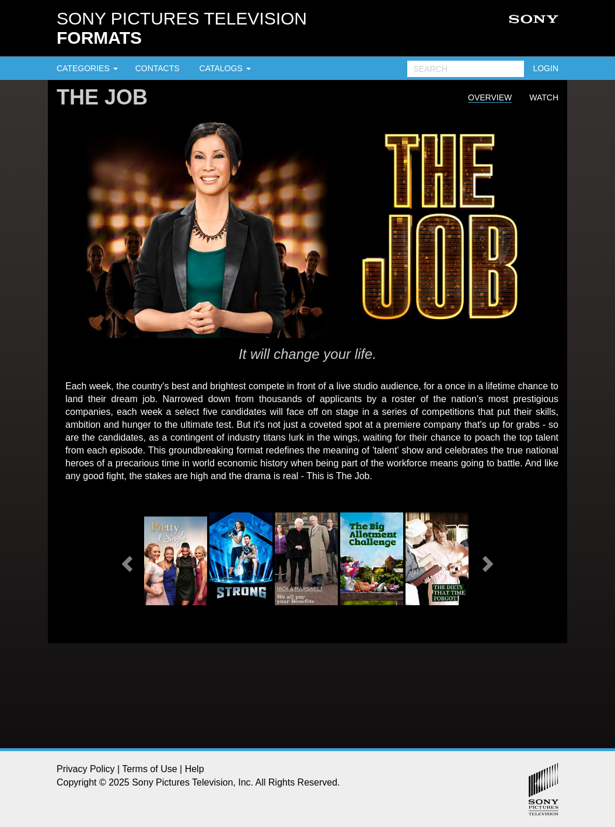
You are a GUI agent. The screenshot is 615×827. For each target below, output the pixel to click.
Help (194, 769)
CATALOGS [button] (225, 68)
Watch (543, 97)
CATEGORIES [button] (87, 68)
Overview (490, 97)
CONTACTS (157, 68)
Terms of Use (149, 769)
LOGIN (545, 68)
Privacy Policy (86, 769)
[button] (125, 560)
